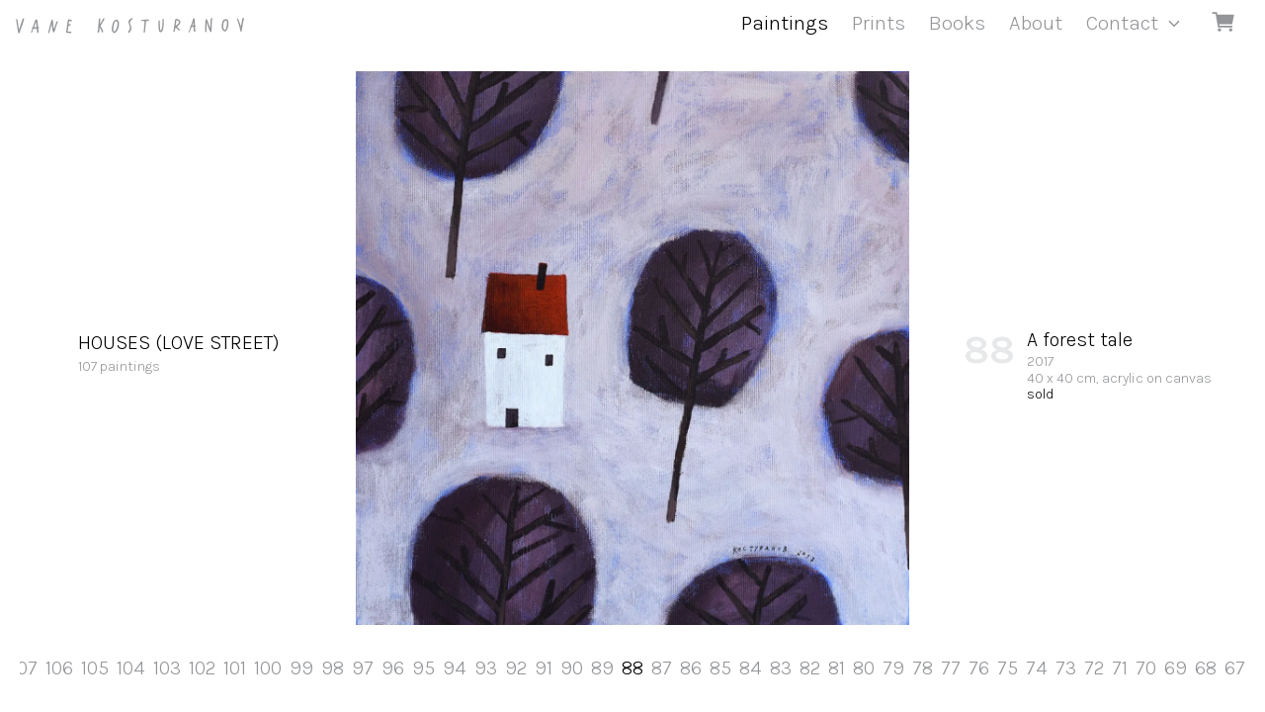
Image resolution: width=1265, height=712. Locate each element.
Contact (1122, 23)
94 (454, 668)
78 (922, 668)
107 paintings (178, 352)
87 (661, 668)
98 (332, 668)
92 (516, 668)
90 (571, 668)
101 (234, 668)
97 (363, 668)
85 (720, 668)
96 (392, 668)
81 (836, 668)
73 (1065, 668)
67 (1234, 668)
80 (864, 668)
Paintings (784, 23)
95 (423, 668)
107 (24, 668)
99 (301, 668)
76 (979, 668)
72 (1094, 668)
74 (1037, 668)
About (1035, 23)
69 (1175, 668)
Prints (878, 23)
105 (95, 668)
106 (59, 668)
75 (1007, 668)
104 (131, 668)
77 (951, 668)
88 (632, 668)
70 (1146, 668)
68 (1206, 668)
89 (602, 668)
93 (485, 668)
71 (1120, 668)
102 (202, 668)
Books (957, 23)
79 (893, 668)
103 (167, 668)
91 (543, 668)
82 (810, 668)
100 (268, 668)
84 (750, 668)
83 (781, 668)
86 (691, 668)
